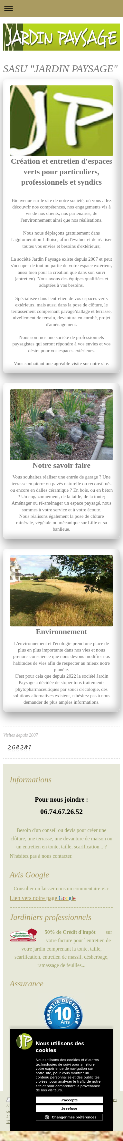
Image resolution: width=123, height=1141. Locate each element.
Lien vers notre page (43, 898)
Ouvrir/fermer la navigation (61, 8)
